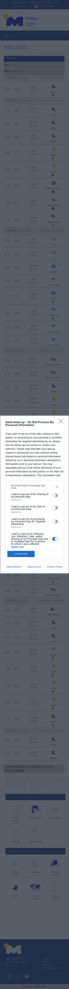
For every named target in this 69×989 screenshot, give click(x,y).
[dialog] (34, 494)
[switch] (55, 495)
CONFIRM (21, 554)
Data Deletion (14, 566)
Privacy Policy (55, 566)
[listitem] (34, 486)
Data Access (34, 566)
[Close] (62, 422)
